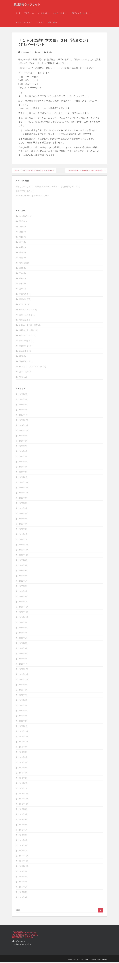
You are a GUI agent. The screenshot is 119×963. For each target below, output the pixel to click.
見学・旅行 (23, 372)
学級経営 (23, 300)
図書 (21, 269)
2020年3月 (23, 716)
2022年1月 (23, 602)
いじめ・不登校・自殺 (28, 326)
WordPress (103, 960)
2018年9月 (23, 810)
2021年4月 (23, 649)
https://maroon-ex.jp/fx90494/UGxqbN (32, 196)
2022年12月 (24, 545)
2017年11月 (24, 862)
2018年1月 (23, 851)
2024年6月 (23, 452)
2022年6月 (23, 576)
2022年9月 (23, 561)
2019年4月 (23, 773)
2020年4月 (23, 711)
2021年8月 (23, 628)
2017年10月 (24, 867)
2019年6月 (23, 763)
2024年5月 (23, 457)
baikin (39, 53)
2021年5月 (23, 644)
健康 (21, 357)
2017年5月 (23, 893)
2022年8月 (23, 566)
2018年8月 (23, 815)
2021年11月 (24, 613)
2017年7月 (23, 882)
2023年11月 (24, 488)
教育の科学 (23, 346)
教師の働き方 (24, 341)
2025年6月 (23, 400)
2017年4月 (23, 898)
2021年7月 (23, 633)
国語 (21, 222)
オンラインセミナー (60, 14)
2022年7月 (23, 571)
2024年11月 (24, 426)
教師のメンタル (25, 336)
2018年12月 (24, 794)
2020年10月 (24, 680)
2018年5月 (23, 830)
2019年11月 (24, 737)
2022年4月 (23, 587)
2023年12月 (24, 483)
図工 (21, 243)
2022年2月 (23, 597)
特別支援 (23, 320)
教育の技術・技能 (26, 331)
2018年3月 (23, 841)
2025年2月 (23, 410)
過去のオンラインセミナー (81, 14)
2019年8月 (23, 753)
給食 (21, 279)
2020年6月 (23, 701)
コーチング (40, 23)
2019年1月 (23, 789)
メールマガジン (43, 14)
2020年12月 (24, 670)
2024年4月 (23, 462)
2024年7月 (23, 447)
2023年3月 (23, 530)
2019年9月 (23, 747)
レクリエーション (26, 310)
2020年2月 (23, 722)
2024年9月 (23, 436)
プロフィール (29, 14)
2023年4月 (23, 524)
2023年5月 (23, 519)
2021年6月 (23, 639)
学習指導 (23, 295)
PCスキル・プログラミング (30, 367)
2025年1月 (23, 416)
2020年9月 (23, 685)
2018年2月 (23, 846)
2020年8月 (23, 690)
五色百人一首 (24, 362)
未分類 (49, 53)
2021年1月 (23, 665)
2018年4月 (23, 836)
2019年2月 (23, 784)
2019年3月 (23, 779)
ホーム (18, 14)
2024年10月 (24, 431)
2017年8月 (23, 877)
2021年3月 (23, 654)
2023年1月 (23, 540)
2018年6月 (23, 825)
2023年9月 (23, 499)
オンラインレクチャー (24, 23)
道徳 (21, 258)
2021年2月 (23, 659)
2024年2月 (23, 473)
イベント (23, 305)
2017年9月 (23, 872)
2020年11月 (24, 675)
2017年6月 (23, 888)
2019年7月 (23, 758)
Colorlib (86, 960)
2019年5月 (23, 768)
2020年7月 (23, 696)
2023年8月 (23, 504)
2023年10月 (24, 493)
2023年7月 (23, 509)
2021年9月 (23, 623)
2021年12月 (24, 607)
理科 (21, 237)
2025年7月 (23, 395)
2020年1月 (23, 727)
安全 (21, 274)
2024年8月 (23, 441)
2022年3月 (23, 592)
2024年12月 (24, 421)
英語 (21, 253)
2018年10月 (24, 805)
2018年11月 (24, 799)
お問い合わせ (52, 23)
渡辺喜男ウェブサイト (27, 4)
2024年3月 (23, 467)
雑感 (21, 378)
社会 (21, 232)
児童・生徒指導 (25, 315)
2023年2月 (23, 535)
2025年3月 (23, 405)
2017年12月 (24, 856)
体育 (21, 248)
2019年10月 (24, 742)
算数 (21, 227)
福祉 (21, 284)
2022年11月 (24, 550)
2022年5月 (23, 582)
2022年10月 (24, 556)
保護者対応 (23, 352)
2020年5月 (23, 706)
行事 (21, 289)
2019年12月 (24, 732)
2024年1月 (23, 478)
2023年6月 (23, 514)
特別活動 (23, 263)
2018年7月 (23, 820)
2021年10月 (24, 618)
